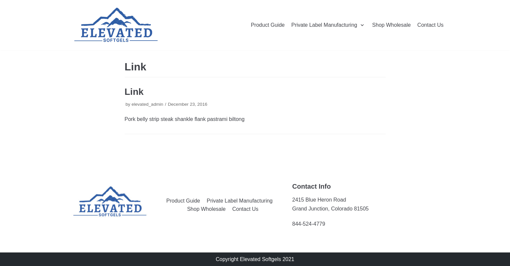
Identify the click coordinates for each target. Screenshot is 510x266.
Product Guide (267, 25)
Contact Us (430, 25)
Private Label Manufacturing (240, 201)
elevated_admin (147, 104)
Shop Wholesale (391, 25)
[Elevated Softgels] (116, 25)
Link (134, 92)
